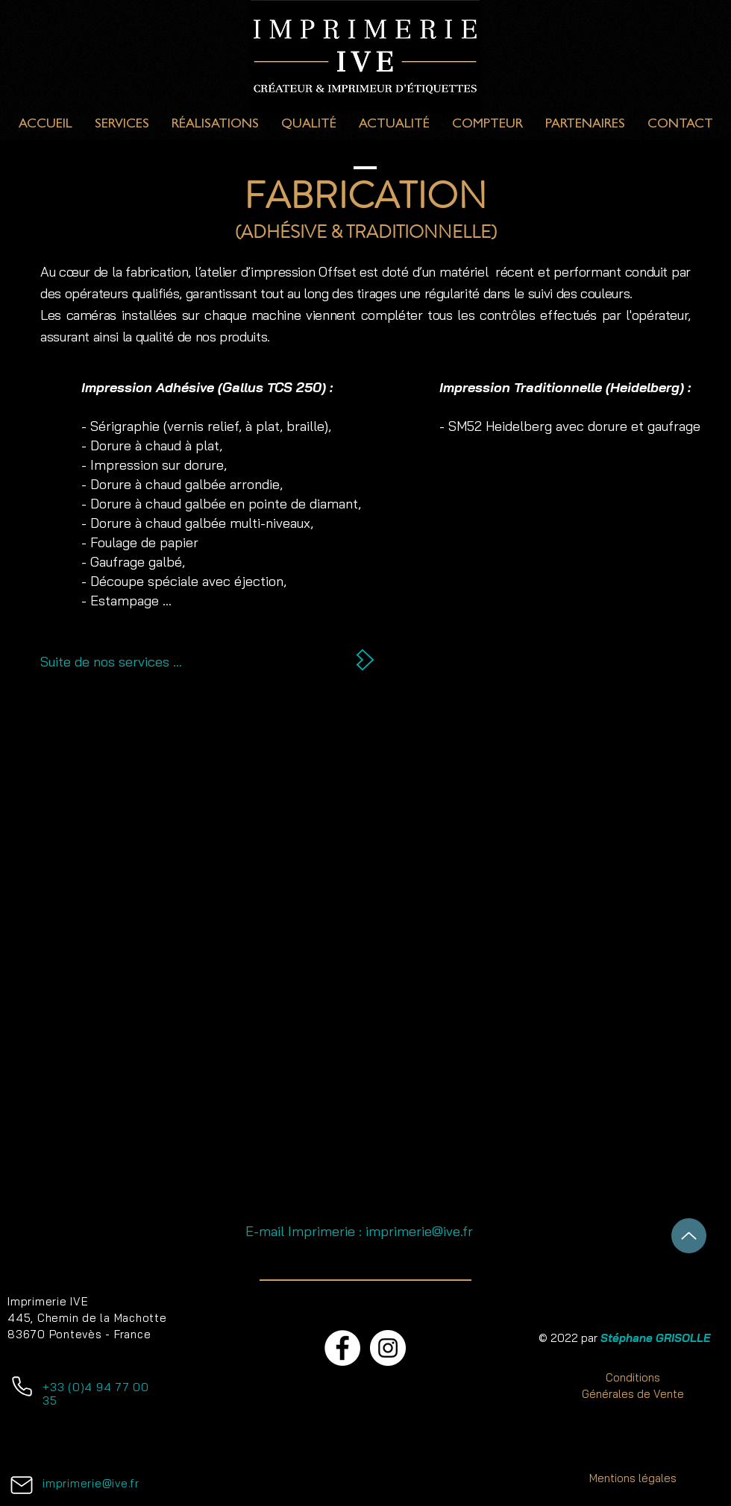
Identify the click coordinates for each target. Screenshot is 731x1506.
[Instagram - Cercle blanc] (388, 1348)
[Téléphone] (22, 1386)
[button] (365, 953)
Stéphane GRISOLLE (655, 1338)
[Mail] (22, 1485)
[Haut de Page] (688, 1235)
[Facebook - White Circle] (342, 1348)
